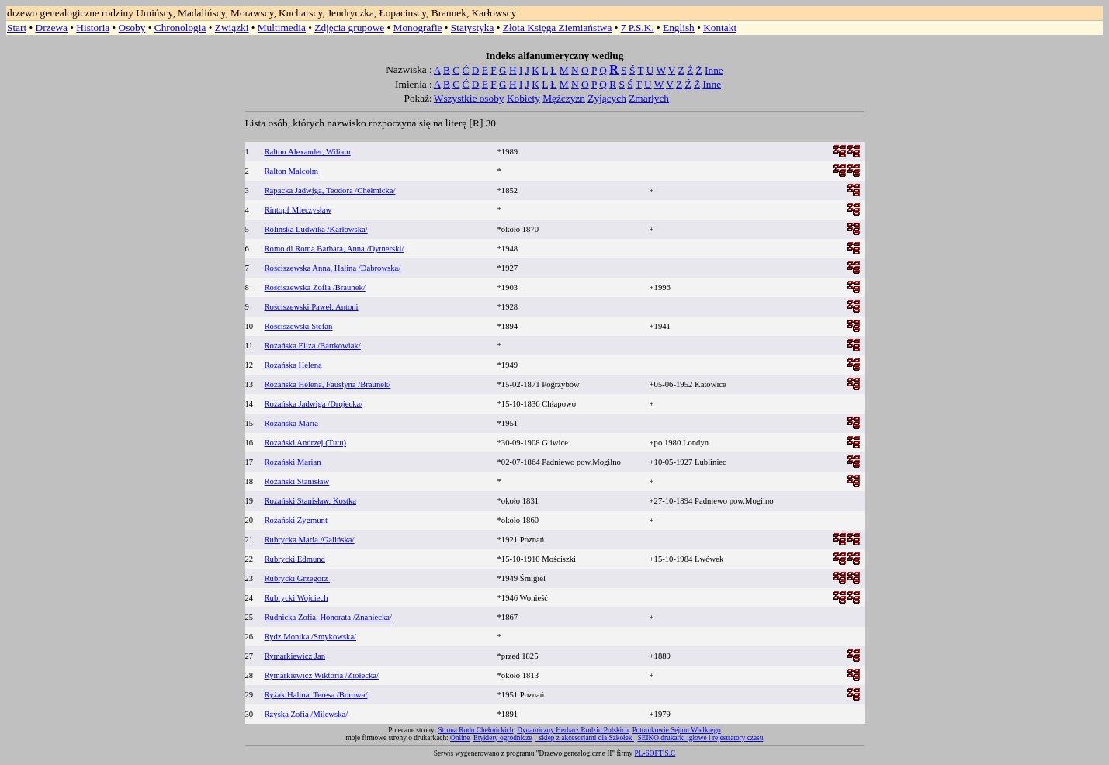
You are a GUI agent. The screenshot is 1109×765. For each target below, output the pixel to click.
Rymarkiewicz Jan (295, 656)
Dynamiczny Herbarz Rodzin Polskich (573, 730)
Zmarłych (649, 98)
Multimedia (282, 27)
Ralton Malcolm (292, 171)
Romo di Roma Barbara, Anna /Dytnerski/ (334, 248)
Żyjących (606, 98)
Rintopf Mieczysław (298, 210)
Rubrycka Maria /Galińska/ (310, 539)
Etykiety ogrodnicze (502, 738)
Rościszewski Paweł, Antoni (312, 307)
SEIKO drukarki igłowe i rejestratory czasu (701, 738)
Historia (92, 27)
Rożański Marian (294, 462)
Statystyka (472, 27)
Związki (232, 27)
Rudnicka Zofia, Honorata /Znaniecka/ (329, 617)
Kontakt (719, 27)
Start (16, 27)
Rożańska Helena (293, 365)
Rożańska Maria (292, 423)
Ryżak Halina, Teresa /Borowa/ (316, 695)
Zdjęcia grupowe (349, 27)
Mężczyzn (563, 98)
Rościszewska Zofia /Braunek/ (315, 287)
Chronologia (180, 27)
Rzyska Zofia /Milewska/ (306, 714)
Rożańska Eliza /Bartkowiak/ (313, 345)
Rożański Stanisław (297, 481)
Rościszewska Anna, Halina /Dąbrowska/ (333, 268)
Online (460, 738)
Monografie (417, 27)
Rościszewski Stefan (299, 326)
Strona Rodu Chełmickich (476, 730)
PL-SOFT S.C (655, 753)
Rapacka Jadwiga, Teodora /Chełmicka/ (330, 190)
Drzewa (52, 27)
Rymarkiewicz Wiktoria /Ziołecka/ (322, 675)
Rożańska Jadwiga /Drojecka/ (314, 404)
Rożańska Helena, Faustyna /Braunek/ (328, 384)
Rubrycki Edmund (295, 559)
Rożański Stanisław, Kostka (311, 501)
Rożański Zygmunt (296, 520)
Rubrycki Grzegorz (298, 578)
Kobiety (523, 98)
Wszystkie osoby (469, 98)
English (679, 27)
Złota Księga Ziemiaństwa (557, 27)
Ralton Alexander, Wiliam (308, 151)
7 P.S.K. (637, 27)
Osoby (132, 27)
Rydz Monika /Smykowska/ (311, 636)
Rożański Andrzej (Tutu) (306, 442)
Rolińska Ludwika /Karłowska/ (316, 229)
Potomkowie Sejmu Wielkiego (676, 730)
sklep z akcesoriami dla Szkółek (586, 738)
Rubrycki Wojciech (296, 598)
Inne (714, 70)
